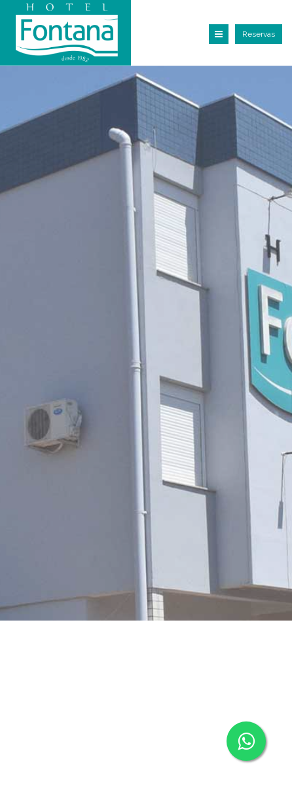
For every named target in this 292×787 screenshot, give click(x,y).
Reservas (258, 34)
